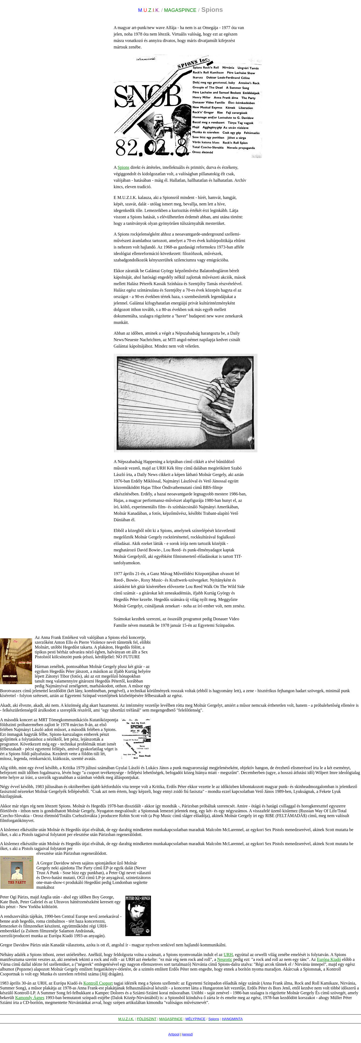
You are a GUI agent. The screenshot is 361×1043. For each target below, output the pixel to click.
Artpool (173, 1034)
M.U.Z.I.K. (126, 1019)
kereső (187, 1034)
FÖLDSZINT (146, 1019)
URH (228, 954)
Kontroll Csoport (98, 983)
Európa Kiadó (329, 959)
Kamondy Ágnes (29, 997)
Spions (123, 167)
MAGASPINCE (171, 1019)
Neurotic (224, 959)
